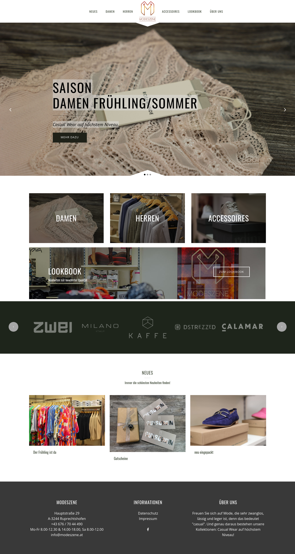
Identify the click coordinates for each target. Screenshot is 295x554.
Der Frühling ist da (44, 452)
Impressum (148, 518)
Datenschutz (148, 513)
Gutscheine (121, 458)
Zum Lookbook (231, 272)
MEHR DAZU (70, 137)
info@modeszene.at (67, 534)
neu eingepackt (204, 452)
